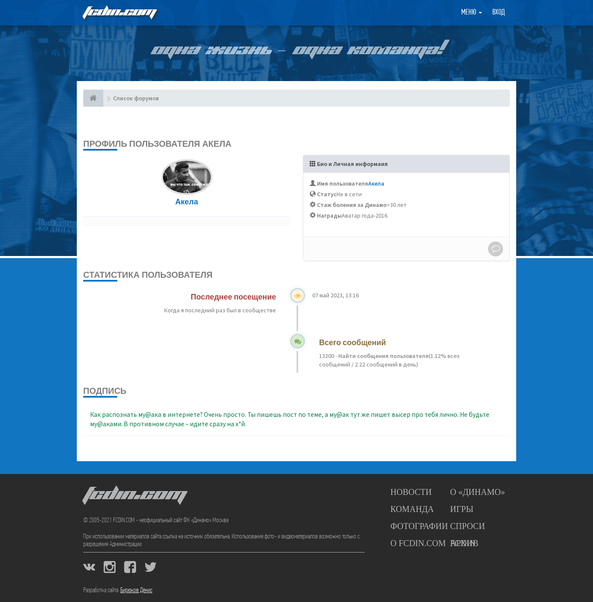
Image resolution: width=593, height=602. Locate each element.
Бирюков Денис (136, 590)
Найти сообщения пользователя (383, 356)
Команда (412, 509)
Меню (471, 13)
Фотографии (419, 526)
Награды (329, 215)
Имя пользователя (342, 183)
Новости (411, 492)
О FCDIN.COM (418, 543)
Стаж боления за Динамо (352, 205)
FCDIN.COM (119, 12)
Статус (327, 194)
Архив (464, 543)
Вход (498, 13)
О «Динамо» (477, 492)
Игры (462, 509)
